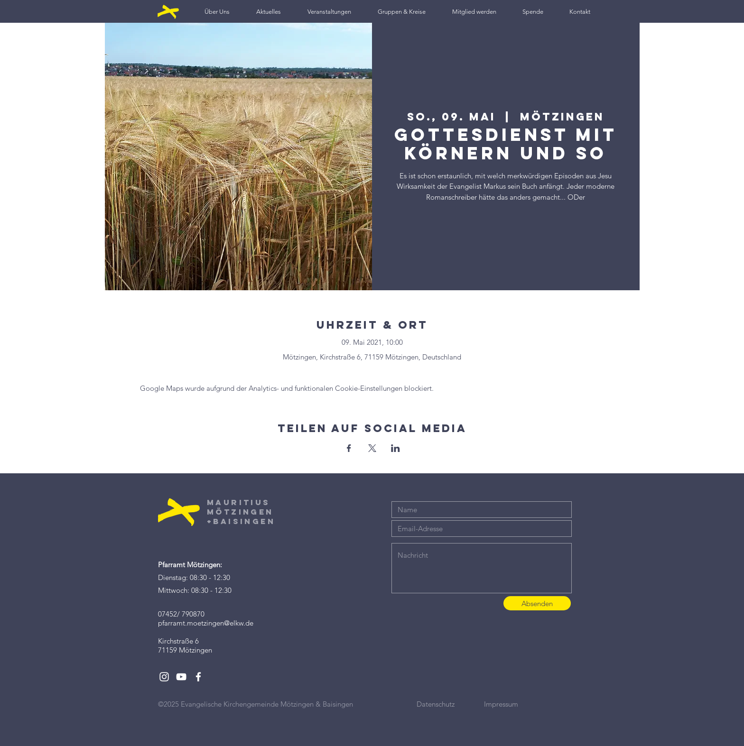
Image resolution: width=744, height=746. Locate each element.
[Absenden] (537, 603)
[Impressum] (517, 703)
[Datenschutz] (450, 703)
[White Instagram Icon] (164, 677)
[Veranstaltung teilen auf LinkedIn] (395, 448)
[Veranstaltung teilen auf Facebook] (348, 448)
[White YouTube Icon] (181, 677)
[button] (217, 11)
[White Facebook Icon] (198, 677)
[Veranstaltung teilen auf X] (372, 448)
